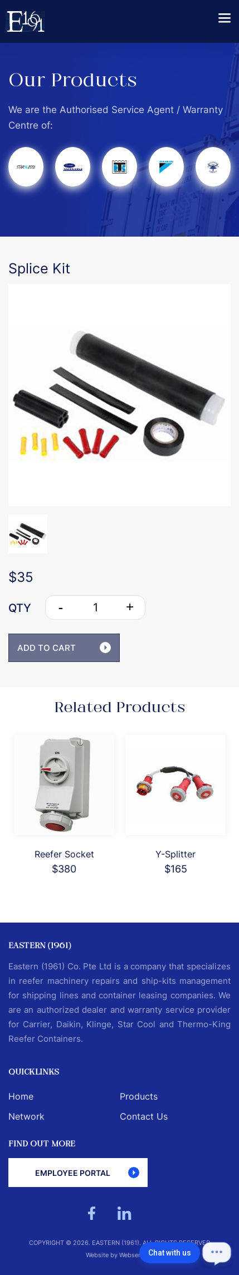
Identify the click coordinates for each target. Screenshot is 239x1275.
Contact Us (144, 1116)
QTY (19, 608)
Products (139, 1096)
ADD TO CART (64, 647)
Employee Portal (87, 1172)
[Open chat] (216, 1252)
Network (26, 1116)
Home (20, 1096)
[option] (119, 395)
